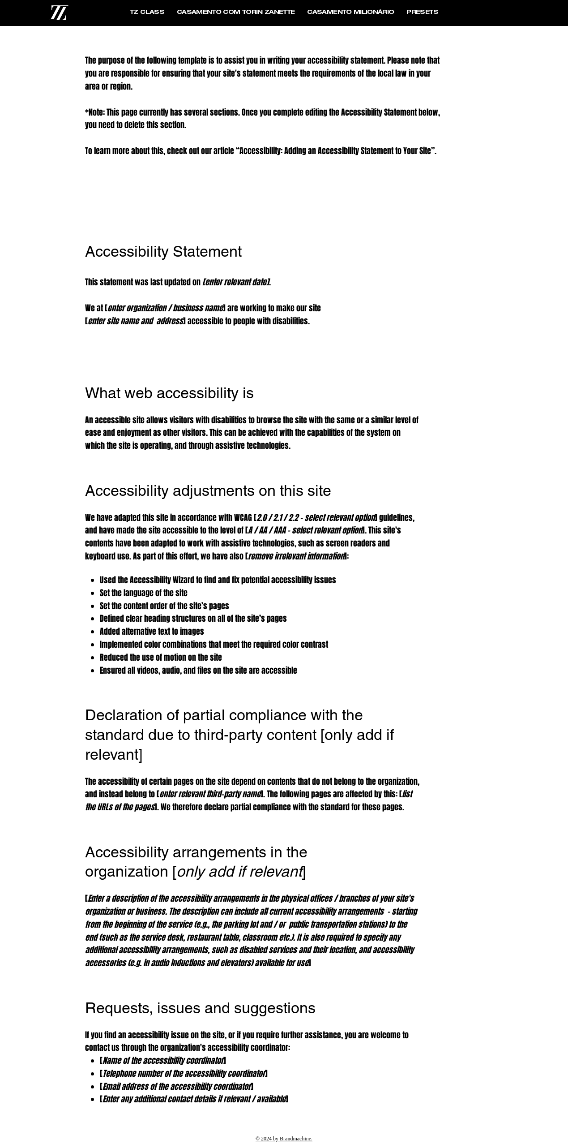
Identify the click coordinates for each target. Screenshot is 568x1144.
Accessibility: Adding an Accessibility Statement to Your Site (335, 151)
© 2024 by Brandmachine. (284, 1138)
